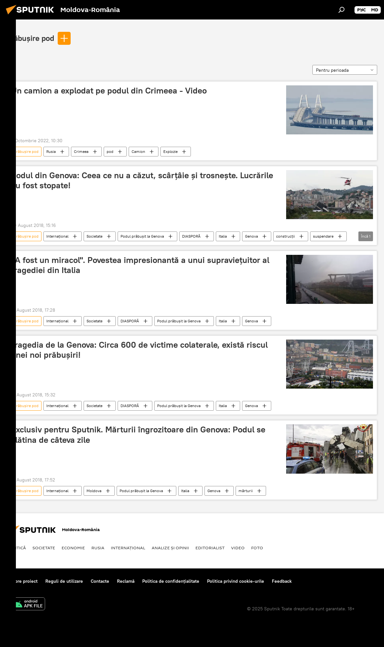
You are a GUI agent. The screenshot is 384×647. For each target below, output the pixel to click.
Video (238, 548)
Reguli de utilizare (64, 581)
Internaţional (57, 236)
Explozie (170, 151)
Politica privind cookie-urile (235, 581)
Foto (257, 548)
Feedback (282, 581)
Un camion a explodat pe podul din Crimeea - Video (109, 90)
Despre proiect (22, 581)
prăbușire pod (30, 38)
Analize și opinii (170, 548)
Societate (94, 236)
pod (110, 151)
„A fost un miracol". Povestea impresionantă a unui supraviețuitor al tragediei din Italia (140, 265)
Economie (73, 548)
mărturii (246, 490)
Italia (223, 236)
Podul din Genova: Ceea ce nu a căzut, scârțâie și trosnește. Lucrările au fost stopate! (142, 180)
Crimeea (81, 151)
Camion (138, 151)
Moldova (94, 490)
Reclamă (125, 581)
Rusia (51, 151)
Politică (16, 548)
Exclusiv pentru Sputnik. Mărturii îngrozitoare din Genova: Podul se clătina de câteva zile (138, 434)
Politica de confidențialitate (170, 581)
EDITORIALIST (210, 548)
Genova (251, 236)
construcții (285, 236)
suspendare (323, 236)
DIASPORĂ (191, 236)
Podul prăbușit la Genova (142, 236)
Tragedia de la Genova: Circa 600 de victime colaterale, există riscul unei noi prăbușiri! (139, 350)
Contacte (100, 581)
